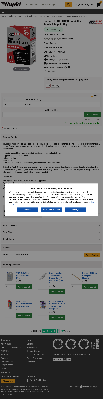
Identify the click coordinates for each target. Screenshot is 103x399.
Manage (75, 209)
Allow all (27, 209)
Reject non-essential (51, 209)
